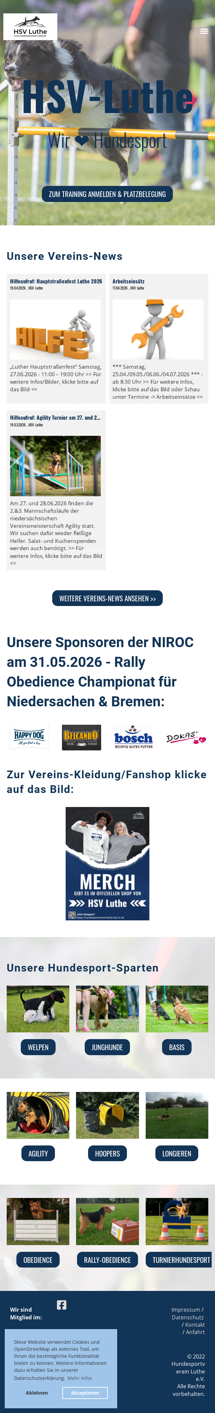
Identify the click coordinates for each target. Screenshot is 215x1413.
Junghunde (107, 1047)
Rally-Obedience (107, 1259)
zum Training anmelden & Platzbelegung (107, 194)
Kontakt (195, 1324)
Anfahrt (195, 1332)
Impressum (185, 1309)
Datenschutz (188, 1317)
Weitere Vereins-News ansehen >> (107, 598)
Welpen (38, 1047)
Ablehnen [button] (37, 1393)
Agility (38, 1153)
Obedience (38, 1259)
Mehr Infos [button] (80, 1378)
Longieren (176, 1153)
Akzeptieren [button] (85, 1393)
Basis (177, 1047)
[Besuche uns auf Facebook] (61, 1305)
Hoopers (107, 1153)
